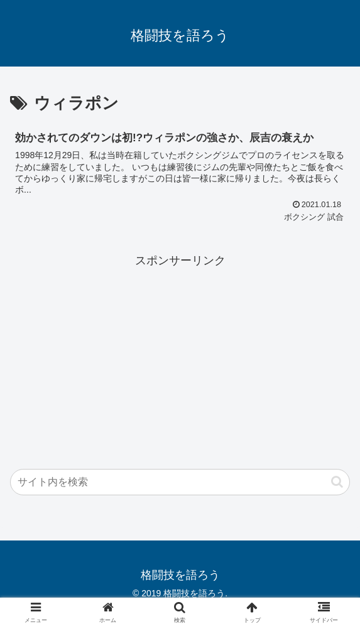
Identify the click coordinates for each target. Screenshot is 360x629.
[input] (180, 482)
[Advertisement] (180, 358)
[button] (337, 482)
